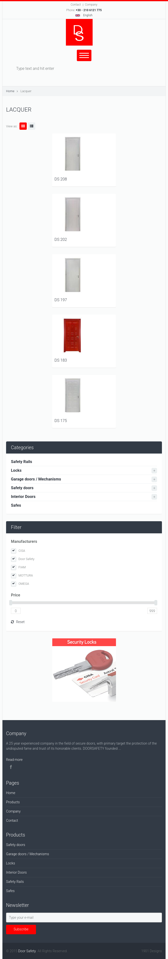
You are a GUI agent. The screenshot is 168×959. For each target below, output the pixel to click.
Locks (16, 470)
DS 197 (60, 300)
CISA (21, 551)
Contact (76, 4)
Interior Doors (23, 496)
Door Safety (26, 559)
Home (10, 91)
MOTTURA (25, 575)
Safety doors (22, 488)
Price (15, 595)
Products (13, 802)
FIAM (22, 567)
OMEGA (23, 583)
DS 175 (60, 420)
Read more (14, 760)
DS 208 (60, 179)
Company (91, 4)
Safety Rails (21, 461)
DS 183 (60, 360)
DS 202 (60, 239)
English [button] (84, 15)
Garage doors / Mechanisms (36, 479)
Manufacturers (24, 541)
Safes (16, 505)
